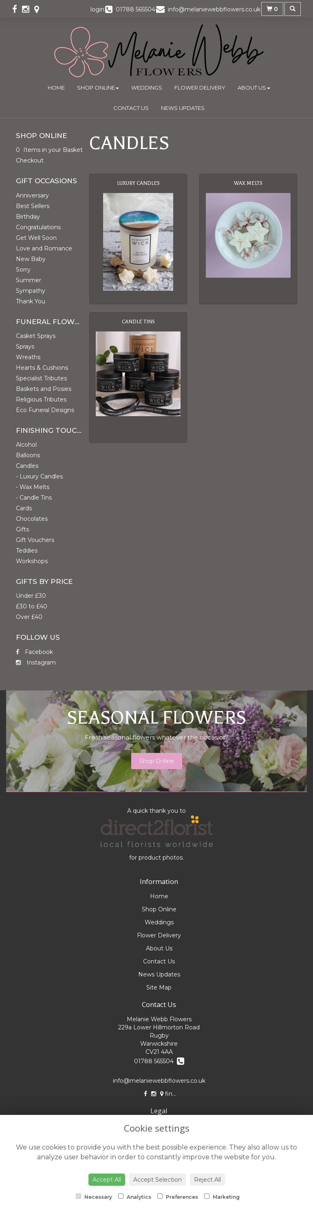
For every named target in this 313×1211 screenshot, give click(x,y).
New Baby (31, 259)
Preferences (177, 1196)
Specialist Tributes (41, 378)
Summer (28, 280)
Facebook (34, 652)
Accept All (107, 1179)
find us (172, 1093)
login (97, 9)
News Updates (183, 108)
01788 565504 (159, 1061)
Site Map (159, 987)
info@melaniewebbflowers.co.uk (159, 1080)
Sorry (23, 269)
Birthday (28, 216)
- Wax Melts (32, 487)
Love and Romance (44, 248)
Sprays (25, 346)
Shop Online (98, 87)
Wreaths (28, 357)
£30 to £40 (31, 606)
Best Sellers (32, 206)
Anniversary (32, 195)
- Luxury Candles (39, 476)
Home (56, 87)
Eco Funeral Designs (45, 410)
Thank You (30, 301)
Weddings (146, 87)
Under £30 (31, 595)
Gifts (22, 529)
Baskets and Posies (43, 389)
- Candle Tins (34, 497)
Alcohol (26, 444)
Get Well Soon (36, 237)
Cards (24, 508)
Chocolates (32, 518)
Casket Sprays (35, 336)
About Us (254, 87)
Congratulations (38, 227)
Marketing (222, 1196)
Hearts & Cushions (42, 367)
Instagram (36, 662)
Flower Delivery (199, 87)
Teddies (26, 550)
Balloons (28, 455)
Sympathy (30, 290)
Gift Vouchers (35, 540)
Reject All (207, 1179)
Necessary (94, 1196)
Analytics (134, 1196)
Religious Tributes (41, 399)
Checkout (30, 160)
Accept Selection (157, 1179)
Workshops (32, 561)
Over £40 (29, 617)
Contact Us (131, 108)
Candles (27, 465)
